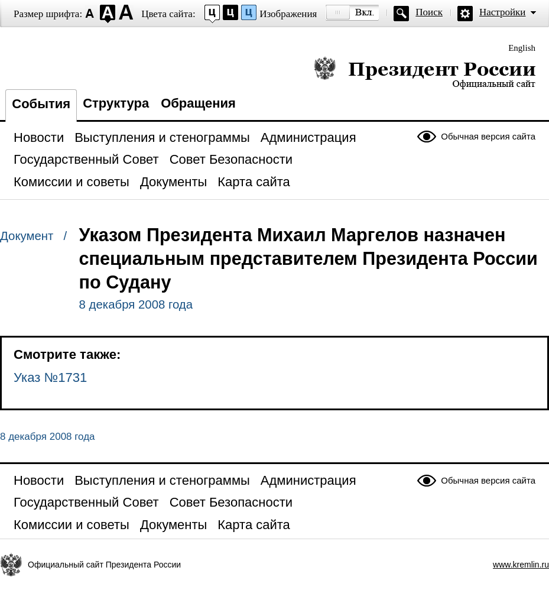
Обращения (198, 103)
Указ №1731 (50, 377)
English (521, 48)
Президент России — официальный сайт (424, 72)
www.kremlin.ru (521, 564)
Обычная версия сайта (488, 136)
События (41, 103)
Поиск (429, 12)
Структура (116, 103)
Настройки (502, 12)
